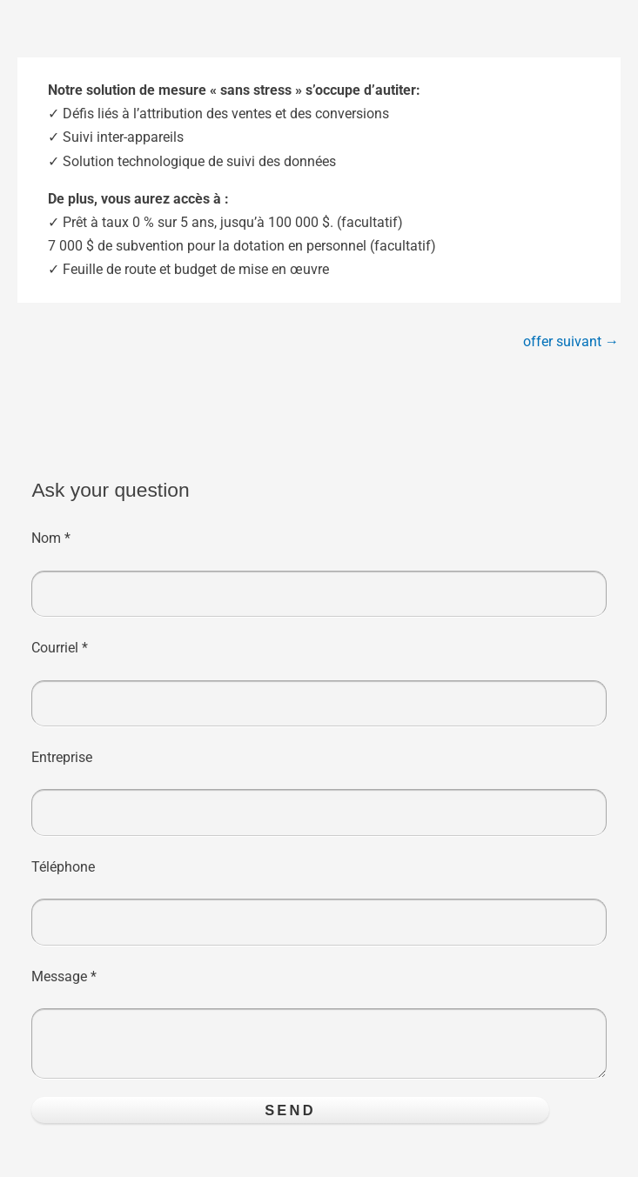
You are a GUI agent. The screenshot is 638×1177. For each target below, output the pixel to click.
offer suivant (571, 341)
